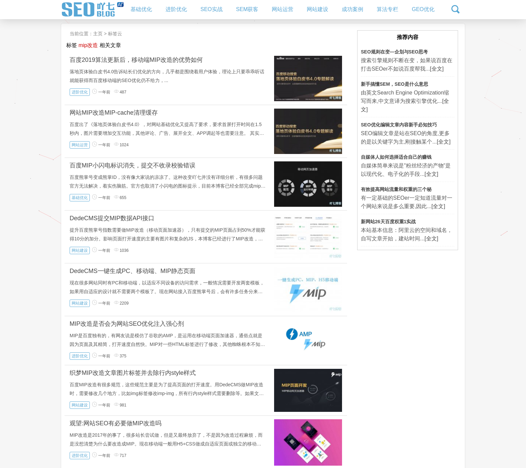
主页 (98, 33)
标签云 (115, 33)
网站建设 (317, 9)
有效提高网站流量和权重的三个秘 (396, 189)
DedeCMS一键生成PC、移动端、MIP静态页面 (132, 271)
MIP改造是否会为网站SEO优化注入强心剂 (127, 323)
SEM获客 (247, 9)
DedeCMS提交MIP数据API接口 (112, 218)
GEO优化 (423, 9)
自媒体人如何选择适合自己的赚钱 (396, 157)
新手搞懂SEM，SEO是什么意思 (394, 84)
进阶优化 (176, 9)
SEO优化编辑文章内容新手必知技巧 (399, 124)
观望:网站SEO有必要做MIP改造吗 (115, 423)
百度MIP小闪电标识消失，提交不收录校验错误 (132, 165)
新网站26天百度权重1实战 (388, 221)
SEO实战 (211, 9)
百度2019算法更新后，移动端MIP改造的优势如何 (136, 59)
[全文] (437, 69)
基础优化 (141, 9)
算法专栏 (387, 9)
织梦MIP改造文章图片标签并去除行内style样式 (133, 372)
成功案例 (352, 9)
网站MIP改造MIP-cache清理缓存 (114, 112)
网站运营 (282, 9)
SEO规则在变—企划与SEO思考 (394, 51)
